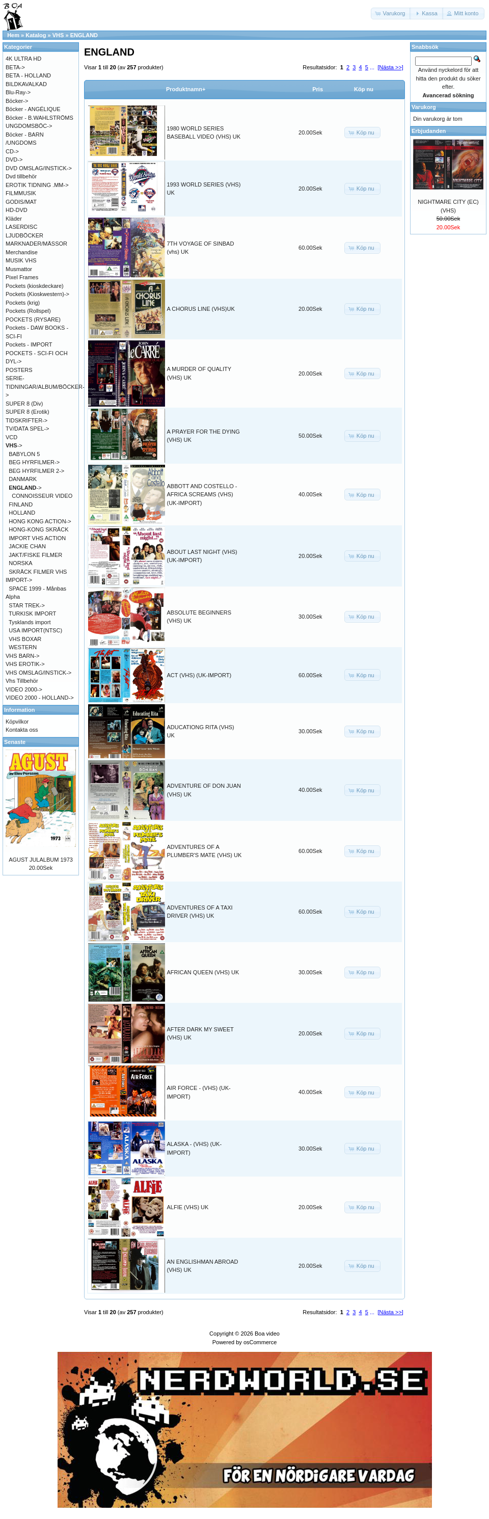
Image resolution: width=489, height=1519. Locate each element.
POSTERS (19, 370)
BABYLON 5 (24, 454)
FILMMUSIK (21, 193)
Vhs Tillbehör (22, 681)
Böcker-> (17, 101)
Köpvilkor (17, 721)
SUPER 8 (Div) (24, 404)
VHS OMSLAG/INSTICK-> (38, 673)
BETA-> (15, 67)
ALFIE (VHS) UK (188, 1207)
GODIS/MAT (21, 202)
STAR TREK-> (27, 605)
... (372, 67)
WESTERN (23, 647)
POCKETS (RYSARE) (33, 319)
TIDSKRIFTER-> (26, 420)
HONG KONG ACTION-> (40, 521)
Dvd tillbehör (21, 176)
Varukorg (424, 107)
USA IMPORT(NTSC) (35, 630)
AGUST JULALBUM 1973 (41, 860)
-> (14, 445)
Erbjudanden (429, 131)
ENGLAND (84, 35)
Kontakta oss (22, 730)
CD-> (12, 151)
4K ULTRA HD (23, 59)
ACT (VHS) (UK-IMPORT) (199, 675)
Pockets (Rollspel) (28, 311)
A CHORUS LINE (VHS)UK (201, 309)
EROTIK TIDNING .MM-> (37, 185)
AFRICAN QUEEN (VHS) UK (203, 972)
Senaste (14, 742)
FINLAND (21, 504)
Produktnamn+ (185, 89)
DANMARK (23, 479)
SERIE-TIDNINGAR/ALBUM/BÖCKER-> (45, 386)
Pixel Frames (22, 277)
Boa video (267, 1333)
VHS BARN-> (22, 656)
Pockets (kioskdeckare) (35, 286)
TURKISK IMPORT (32, 613)
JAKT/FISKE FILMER (35, 555)
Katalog (35, 35)
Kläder (14, 219)
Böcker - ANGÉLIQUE (33, 109)
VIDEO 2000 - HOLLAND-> (40, 698)
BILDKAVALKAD (26, 84)
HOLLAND (22, 513)
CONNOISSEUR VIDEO (42, 496)
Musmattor (19, 269)
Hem (13, 35)
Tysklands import (30, 622)
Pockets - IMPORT (29, 344)
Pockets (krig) (23, 303)
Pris (317, 89)
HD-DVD (17, 210)
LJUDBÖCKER (24, 235)
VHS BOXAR (25, 639)
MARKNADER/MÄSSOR (36, 244)
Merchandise (22, 252)
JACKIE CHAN (27, 546)
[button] (391, 13)
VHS (58, 35)
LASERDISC (21, 227)
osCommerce (260, 1342)
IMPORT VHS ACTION (37, 538)
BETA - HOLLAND (28, 75)
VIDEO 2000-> (24, 689)
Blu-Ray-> (18, 92)
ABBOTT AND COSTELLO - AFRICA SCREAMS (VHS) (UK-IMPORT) (202, 494)
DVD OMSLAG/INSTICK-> (39, 168)
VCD (11, 437)
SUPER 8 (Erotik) (27, 412)
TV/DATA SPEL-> (27, 428)
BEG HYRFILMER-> (34, 462)
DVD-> (14, 159)
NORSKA (20, 563)
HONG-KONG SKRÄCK (38, 529)
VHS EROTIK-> (25, 664)
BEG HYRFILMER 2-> (36, 471)
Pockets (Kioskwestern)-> (37, 294)
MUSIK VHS (21, 260)
